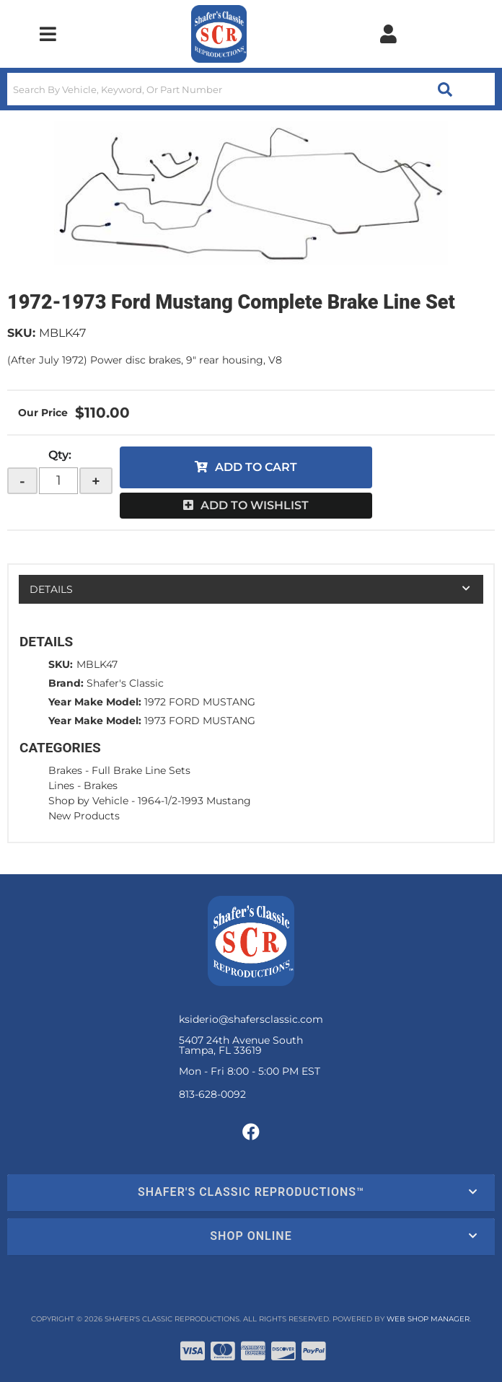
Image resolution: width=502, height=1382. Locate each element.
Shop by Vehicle (88, 800)
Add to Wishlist (255, 505)
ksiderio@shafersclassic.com (251, 1019)
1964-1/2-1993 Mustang (194, 800)
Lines (61, 785)
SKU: (21, 333)
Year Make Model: (94, 701)
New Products (84, 815)
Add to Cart (256, 467)
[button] (251, 89)
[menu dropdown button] (47, 34)
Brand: (66, 683)
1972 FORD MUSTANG (199, 701)
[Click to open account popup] (389, 34)
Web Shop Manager (428, 1319)
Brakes (65, 770)
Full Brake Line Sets (141, 770)
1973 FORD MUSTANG (199, 720)
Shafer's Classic (125, 683)
